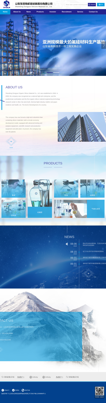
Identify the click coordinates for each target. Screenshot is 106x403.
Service (80, 12)
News (28, 12)
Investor (53, 12)
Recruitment (66, 12)
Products (40, 12)
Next (103, 45)
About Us (17, 12)
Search (92, 4)
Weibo (15, 390)
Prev (2, 45)
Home (5, 12)
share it (5, 390)
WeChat (26, 390)
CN (101, 4)
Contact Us (93, 12)
